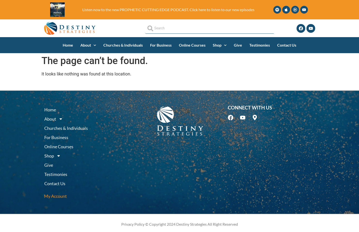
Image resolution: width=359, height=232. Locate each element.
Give (238, 45)
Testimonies (259, 45)
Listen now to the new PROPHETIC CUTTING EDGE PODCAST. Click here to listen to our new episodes (168, 9)
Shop (220, 45)
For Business (161, 45)
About (88, 45)
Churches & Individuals (123, 45)
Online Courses (192, 45)
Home (68, 45)
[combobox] (209, 28)
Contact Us (286, 45)
